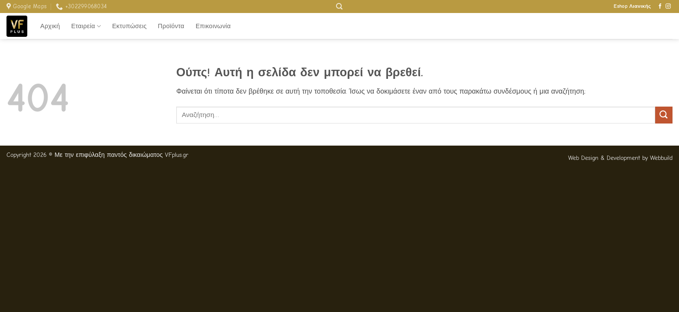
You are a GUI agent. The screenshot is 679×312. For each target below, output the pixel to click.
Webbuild (661, 158)
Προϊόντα (171, 26)
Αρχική (50, 26)
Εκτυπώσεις (129, 26)
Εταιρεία (86, 26)
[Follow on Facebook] (660, 6)
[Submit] (664, 115)
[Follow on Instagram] (668, 6)
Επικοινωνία (213, 26)
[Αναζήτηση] (339, 6)
